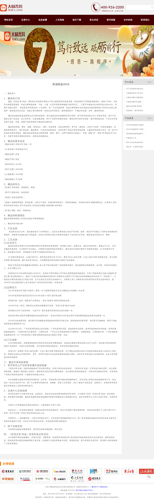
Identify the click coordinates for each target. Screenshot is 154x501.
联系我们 (145, 20)
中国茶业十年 (131, 138)
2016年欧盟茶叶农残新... (135, 125)
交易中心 (25, 20)
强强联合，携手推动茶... (135, 110)
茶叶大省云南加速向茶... (135, 142)
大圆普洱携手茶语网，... (135, 102)
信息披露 (42, 20)
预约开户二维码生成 (99, 487)
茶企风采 (94, 20)
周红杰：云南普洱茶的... (135, 147)
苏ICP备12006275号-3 (84, 490)
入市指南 (59, 20)
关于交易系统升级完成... (135, 89)
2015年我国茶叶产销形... (135, 129)
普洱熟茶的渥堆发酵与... (135, 134)
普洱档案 (111, 20)
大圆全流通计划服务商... (135, 97)
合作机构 (128, 20)
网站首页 (8, 20)
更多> (149, 82)
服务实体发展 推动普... (134, 106)
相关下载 (77, 20)
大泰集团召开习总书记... (135, 93)
